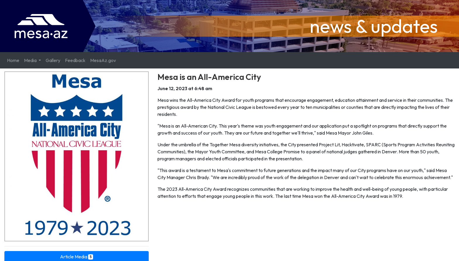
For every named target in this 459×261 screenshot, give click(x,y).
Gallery (53, 60)
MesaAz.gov (103, 60)
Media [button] (30, 60)
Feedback (75, 60)
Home (13, 60)
